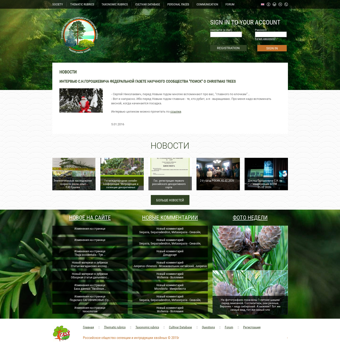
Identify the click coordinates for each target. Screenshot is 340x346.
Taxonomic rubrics (147, 327)
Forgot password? (265, 38)
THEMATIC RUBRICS (82, 4)
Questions (208, 327)
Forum (229, 327)
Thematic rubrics (115, 327)
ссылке (175, 111)
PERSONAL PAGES (178, 4)
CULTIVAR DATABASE (147, 4)
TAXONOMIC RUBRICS (115, 4)
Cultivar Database (180, 327)
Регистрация (252, 327)
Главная (88, 327)
